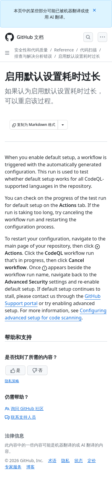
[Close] (95, 9)
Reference (64, 50)
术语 (52, 460)
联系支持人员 (20, 417)
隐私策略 (12, 380)
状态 (78, 460)
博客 (30, 467)
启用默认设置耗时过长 (79, 56)
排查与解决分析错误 (33, 56)
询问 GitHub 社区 (24, 408)
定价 (92, 460)
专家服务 (13, 467)
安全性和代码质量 (31, 50)
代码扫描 (88, 50)
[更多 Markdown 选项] (63, 125)
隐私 (65, 460)
